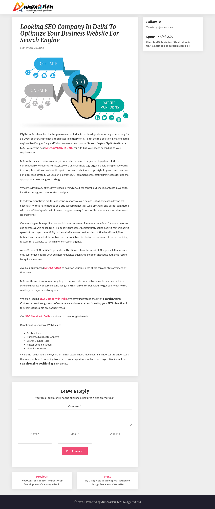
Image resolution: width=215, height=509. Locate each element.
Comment (74, 406)
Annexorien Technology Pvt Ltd (121, 502)
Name (34, 433)
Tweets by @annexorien (159, 27)
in (38, 316)
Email (75, 433)
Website (115, 433)
